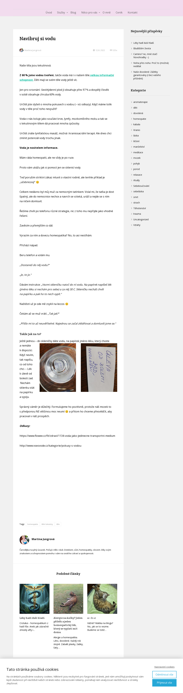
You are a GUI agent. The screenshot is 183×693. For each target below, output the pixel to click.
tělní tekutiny (47, 524)
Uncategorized (141, 219)
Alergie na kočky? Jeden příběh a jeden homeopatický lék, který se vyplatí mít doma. (68, 625)
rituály (136, 180)
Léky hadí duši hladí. (32, 618)
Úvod (49, 12)
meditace (138, 152)
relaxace (137, 174)
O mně (107, 12)
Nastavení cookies (164, 666)
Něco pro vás (89, 12)
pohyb (136, 163)
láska (136, 135)
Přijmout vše (164, 682)
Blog (73, 12)
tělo (58, 524)
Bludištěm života (142, 48)
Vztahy (136, 224)
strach (136, 202)
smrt (135, 197)
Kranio (136, 130)
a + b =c (91, 618)
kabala (136, 124)
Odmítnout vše (164, 674)
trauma (137, 213)
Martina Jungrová (30, 50)
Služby (61, 12)
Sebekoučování (141, 185)
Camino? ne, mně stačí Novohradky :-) (145, 55)
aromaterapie (140, 102)
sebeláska (138, 191)
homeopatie (32, 524)
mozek (136, 157)
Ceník (119, 12)
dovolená (138, 113)
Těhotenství (139, 208)
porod (136, 169)
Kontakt (132, 12)
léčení (136, 141)
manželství (139, 146)
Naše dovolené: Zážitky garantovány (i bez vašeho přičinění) (147, 75)
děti (135, 107)
